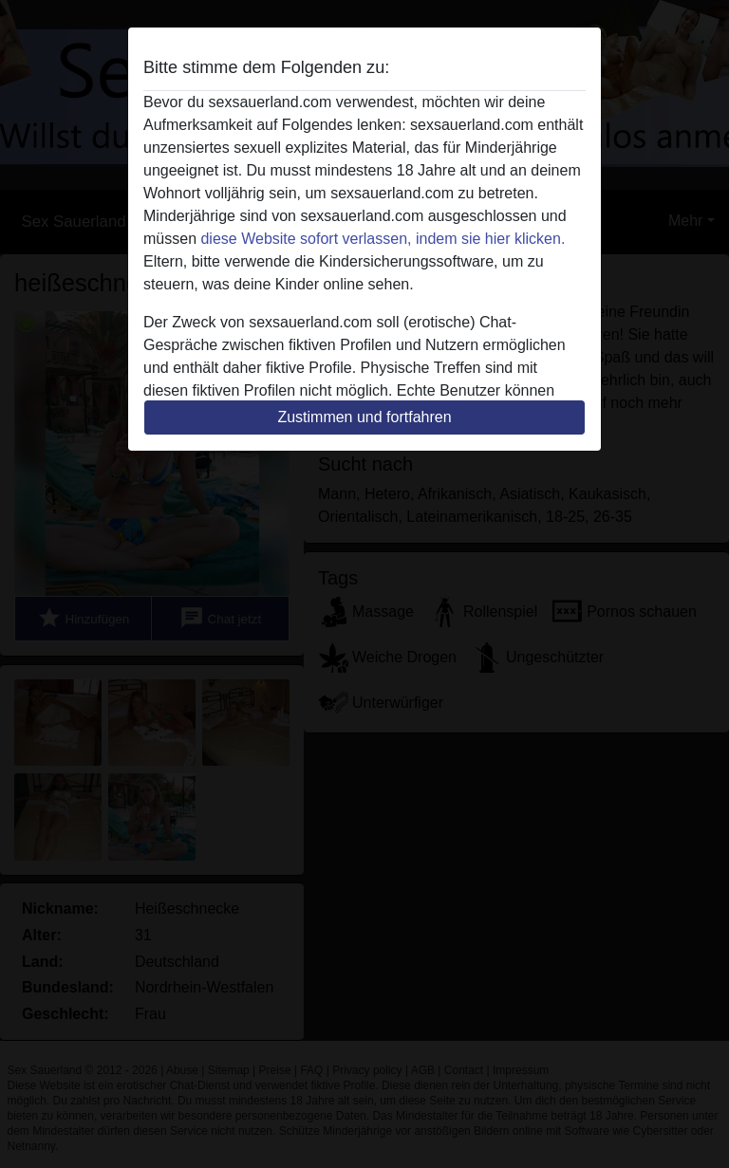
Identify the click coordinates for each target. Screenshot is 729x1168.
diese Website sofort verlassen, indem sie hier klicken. (382, 239)
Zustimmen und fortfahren (364, 417)
